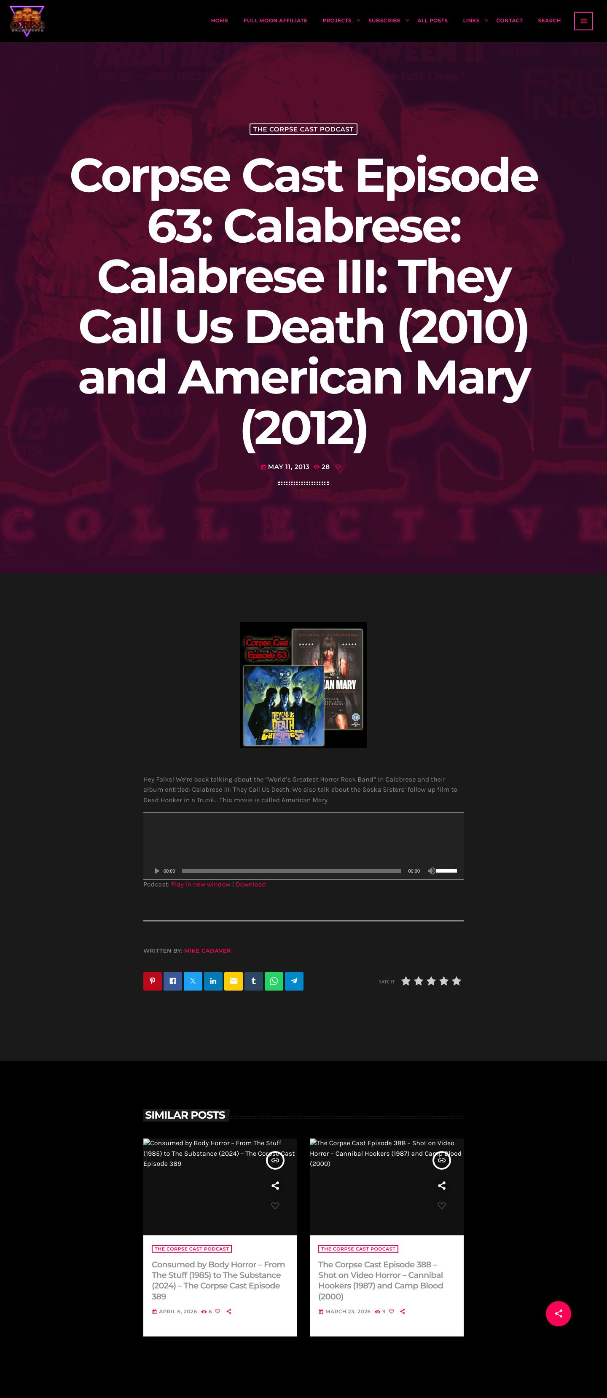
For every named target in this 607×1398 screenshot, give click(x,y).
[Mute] (431, 870)
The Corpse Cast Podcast (303, 129)
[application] (303, 846)
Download (251, 885)
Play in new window (201, 885)
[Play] (157, 870)
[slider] (292, 871)
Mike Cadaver (207, 951)
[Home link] (27, 21)
